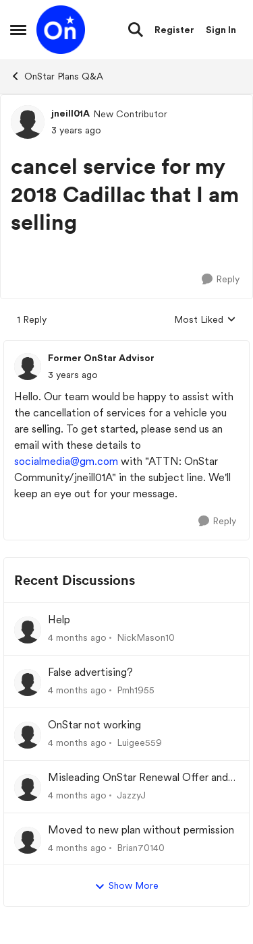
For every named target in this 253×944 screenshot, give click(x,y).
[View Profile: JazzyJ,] (27, 787)
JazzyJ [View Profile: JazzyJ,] (131, 795)
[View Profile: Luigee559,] (27, 735)
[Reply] (220, 279)
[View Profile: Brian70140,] (27, 840)
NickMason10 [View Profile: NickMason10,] (146, 637)
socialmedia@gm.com (66, 461)
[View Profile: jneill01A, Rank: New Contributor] (28, 122)
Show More (126, 886)
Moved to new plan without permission (141, 829)
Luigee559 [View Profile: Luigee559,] (139, 742)
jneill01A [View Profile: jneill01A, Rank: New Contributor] (70, 113)
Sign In (221, 29)
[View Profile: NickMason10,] (27, 630)
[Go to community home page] (60, 29)
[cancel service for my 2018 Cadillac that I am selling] (73, 375)
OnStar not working (94, 724)
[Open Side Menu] (18, 30)
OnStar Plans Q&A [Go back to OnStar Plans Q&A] (56, 76)
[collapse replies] (126, 347)
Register (174, 29)
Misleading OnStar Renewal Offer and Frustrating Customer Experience (138, 778)
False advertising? (90, 672)
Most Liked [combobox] (205, 320)
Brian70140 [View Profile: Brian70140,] (141, 847)
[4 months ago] (77, 638)
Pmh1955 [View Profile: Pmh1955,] (135, 690)
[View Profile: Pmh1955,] (27, 682)
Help (59, 619)
